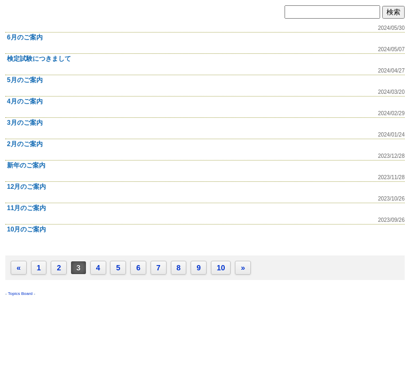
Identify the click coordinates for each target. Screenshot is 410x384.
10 (221, 267)
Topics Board (20, 293)
